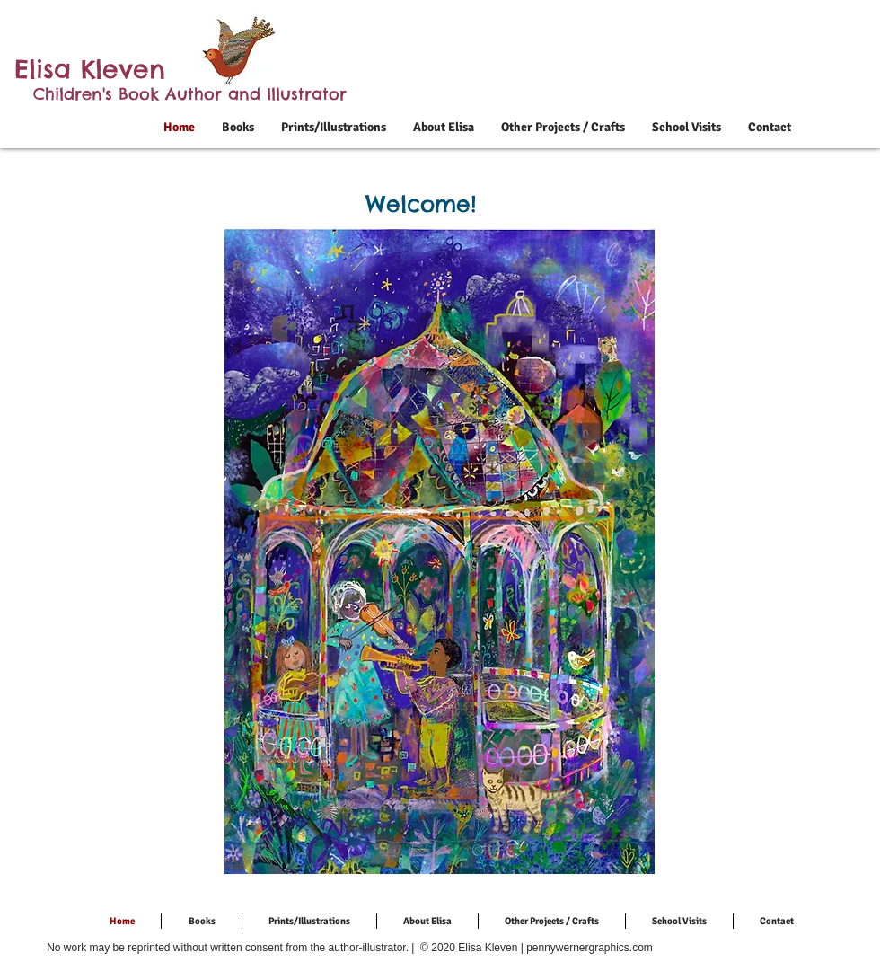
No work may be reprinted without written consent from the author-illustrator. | (232, 947)
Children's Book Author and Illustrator (190, 94)
